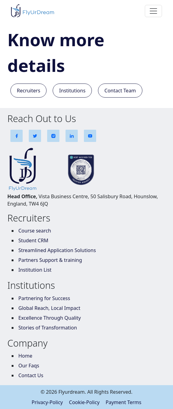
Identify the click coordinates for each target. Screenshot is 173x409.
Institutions (72, 90)
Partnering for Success (44, 298)
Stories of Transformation (47, 327)
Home (25, 355)
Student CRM (33, 240)
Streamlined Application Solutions (57, 250)
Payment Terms (123, 402)
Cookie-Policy (84, 402)
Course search (34, 230)
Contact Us (30, 375)
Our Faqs (28, 365)
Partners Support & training (50, 260)
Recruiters (28, 90)
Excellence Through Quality (49, 317)
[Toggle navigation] (153, 11)
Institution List (34, 269)
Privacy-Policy (47, 402)
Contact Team (120, 90)
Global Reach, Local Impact (49, 308)
